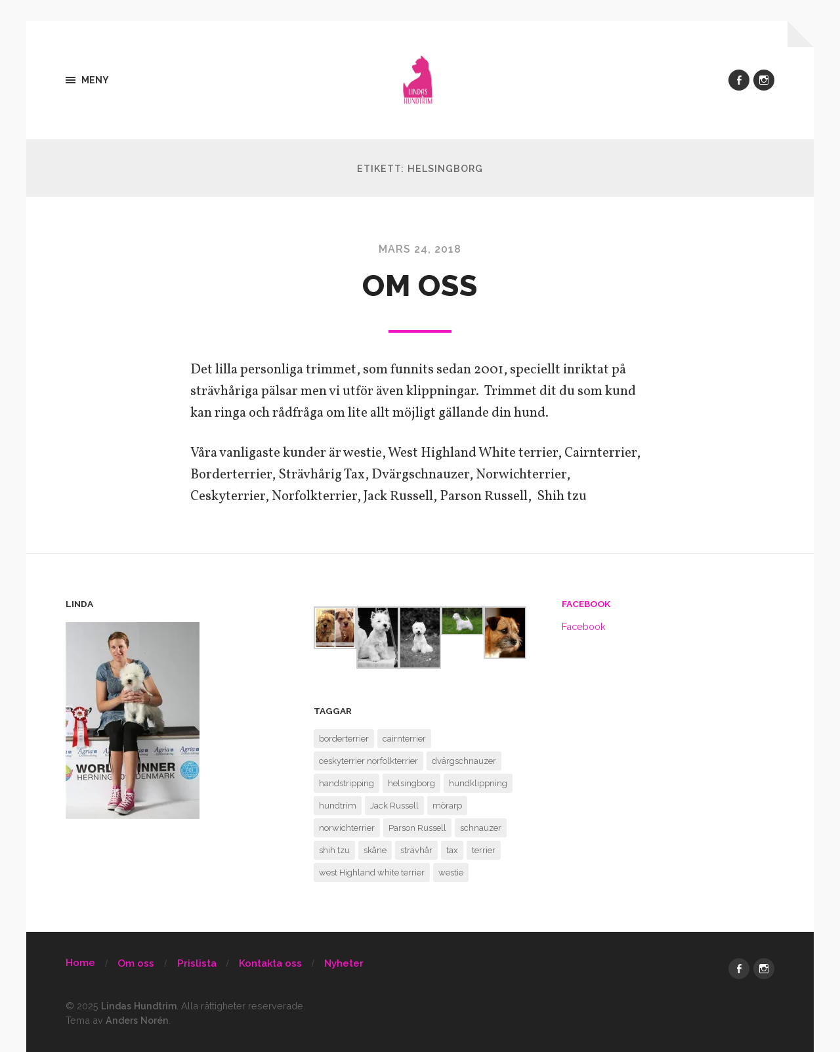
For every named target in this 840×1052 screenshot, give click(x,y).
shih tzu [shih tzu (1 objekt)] (334, 850)
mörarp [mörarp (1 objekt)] (447, 805)
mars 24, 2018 (420, 249)
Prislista (197, 963)
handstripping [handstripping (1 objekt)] (346, 783)
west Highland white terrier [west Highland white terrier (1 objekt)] (372, 872)
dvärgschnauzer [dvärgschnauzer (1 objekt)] (464, 761)
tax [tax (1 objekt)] (452, 850)
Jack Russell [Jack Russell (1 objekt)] (394, 805)
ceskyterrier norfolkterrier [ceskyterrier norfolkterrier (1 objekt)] (368, 761)
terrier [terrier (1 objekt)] (483, 850)
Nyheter (344, 963)
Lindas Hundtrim (140, 1005)
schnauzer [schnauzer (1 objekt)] (480, 828)
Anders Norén (138, 1020)
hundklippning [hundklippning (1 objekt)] (478, 783)
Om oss (420, 285)
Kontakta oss (270, 963)
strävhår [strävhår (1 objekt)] (416, 850)
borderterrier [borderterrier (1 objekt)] (344, 739)
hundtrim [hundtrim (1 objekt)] (337, 805)
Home (80, 963)
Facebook (586, 604)
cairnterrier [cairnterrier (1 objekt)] (404, 739)
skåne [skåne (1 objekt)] (375, 850)
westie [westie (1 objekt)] (450, 872)
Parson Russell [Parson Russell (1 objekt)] (417, 828)
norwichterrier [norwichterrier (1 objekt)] (347, 828)
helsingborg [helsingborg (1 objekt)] (411, 783)
